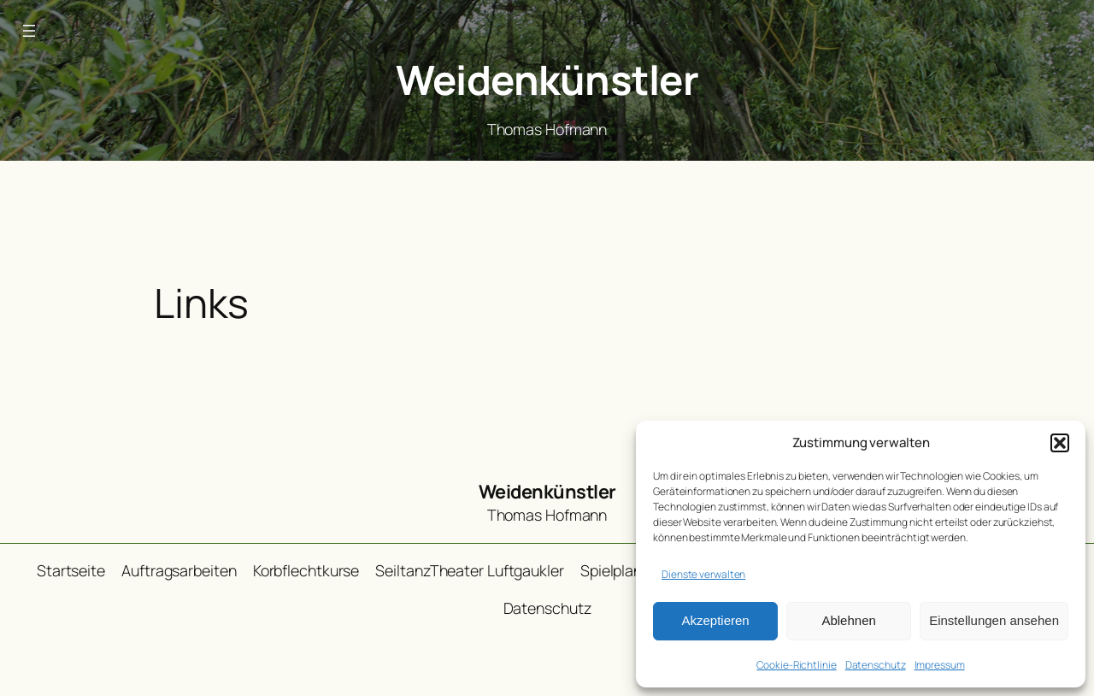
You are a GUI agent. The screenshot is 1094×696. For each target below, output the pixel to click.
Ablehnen (848, 620)
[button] (1059, 442)
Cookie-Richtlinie (796, 665)
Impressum (940, 665)
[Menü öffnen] (29, 31)
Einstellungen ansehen (994, 620)
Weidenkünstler (547, 79)
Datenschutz (875, 665)
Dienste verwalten (703, 574)
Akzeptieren (715, 620)
